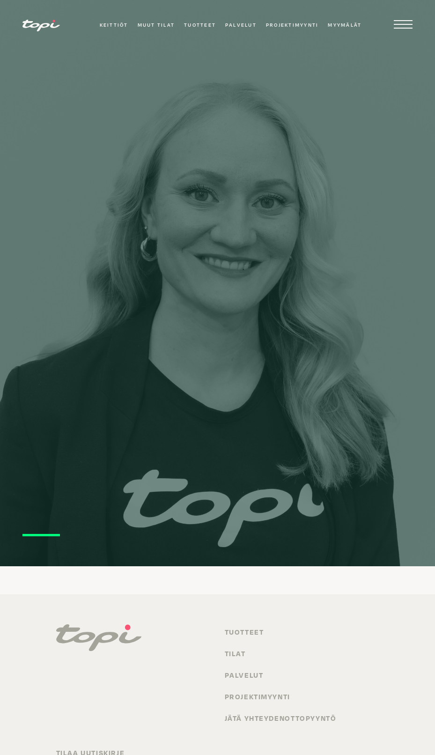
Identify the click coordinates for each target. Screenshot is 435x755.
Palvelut (241, 25)
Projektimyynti (292, 25)
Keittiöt (114, 25)
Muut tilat (156, 25)
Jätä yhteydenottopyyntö (281, 718)
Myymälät (344, 25)
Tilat (235, 653)
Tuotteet (200, 25)
